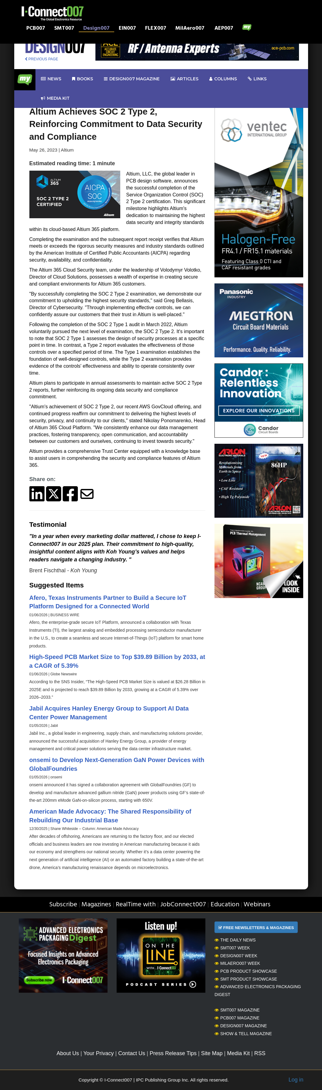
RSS (259, 1053)
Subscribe (63, 904)
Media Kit (238, 1053)
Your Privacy (98, 1053)
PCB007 (35, 28)
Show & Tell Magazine (243, 1033)
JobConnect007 (183, 904)
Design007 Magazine (240, 1025)
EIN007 (127, 28)
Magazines (96, 904)
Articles (184, 79)
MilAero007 (189, 28)
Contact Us (131, 1053)
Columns (223, 79)
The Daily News (235, 940)
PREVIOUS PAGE (41, 59)
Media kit (55, 98)
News (51, 79)
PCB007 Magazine (236, 1017)
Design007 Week (235, 955)
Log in (295, 1080)
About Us (68, 1053)
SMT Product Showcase (245, 979)
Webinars (257, 904)
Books (82, 79)
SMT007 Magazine (237, 1010)
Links (257, 79)
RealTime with (136, 904)
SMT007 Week (232, 947)
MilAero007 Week (237, 963)
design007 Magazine (132, 79)
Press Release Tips (173, 1053)
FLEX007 (155, 28)
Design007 (96, 28)
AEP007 (223, 28)
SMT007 (64, 28)
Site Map (212, 1053)
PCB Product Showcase (245, 971)
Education (225, 904)
